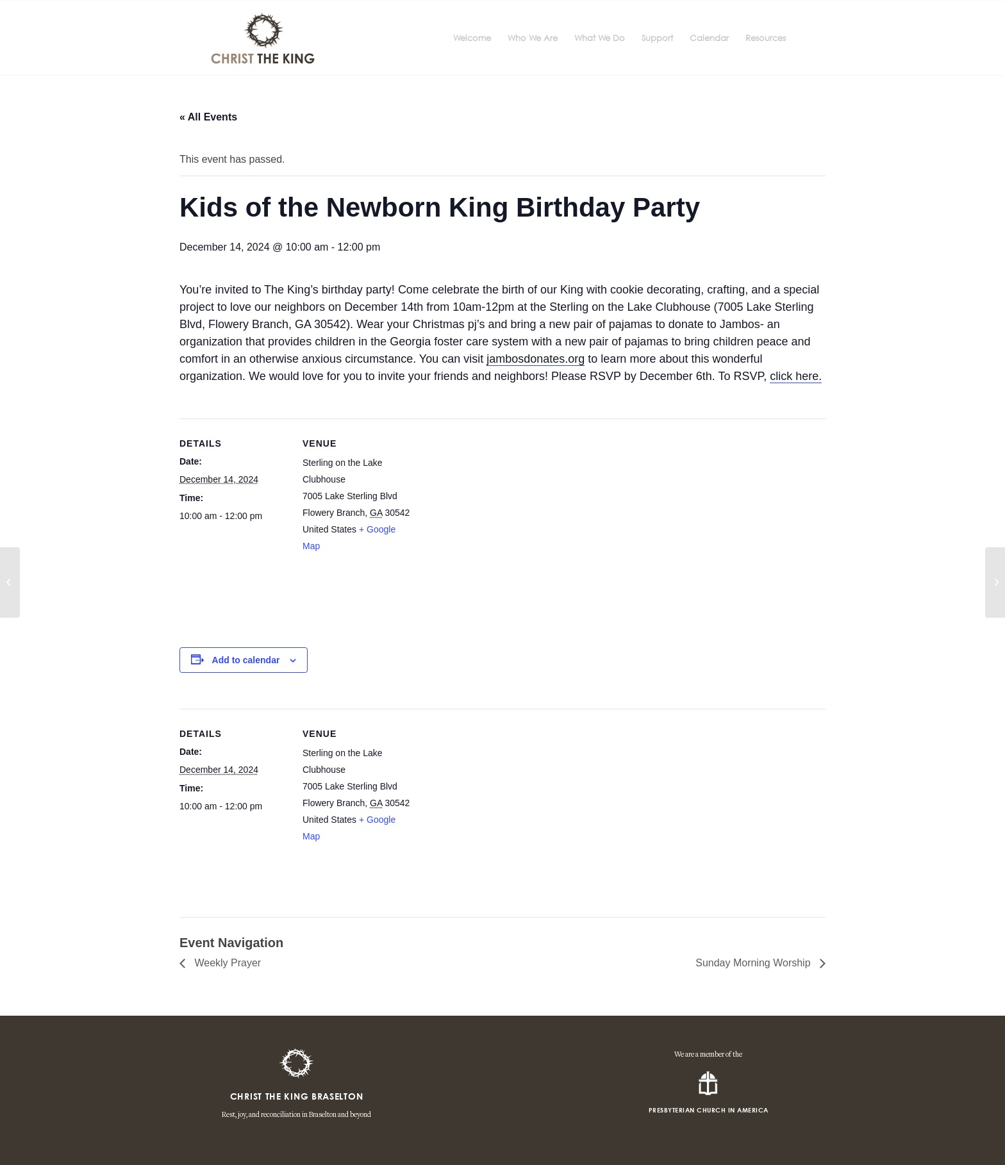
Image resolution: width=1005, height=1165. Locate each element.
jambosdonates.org (535, 358)
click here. (796, 376)
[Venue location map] (493, 527)
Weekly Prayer (226, 962)
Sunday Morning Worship (754, 962)
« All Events (208, 117)
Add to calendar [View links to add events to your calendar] (246, 660)
